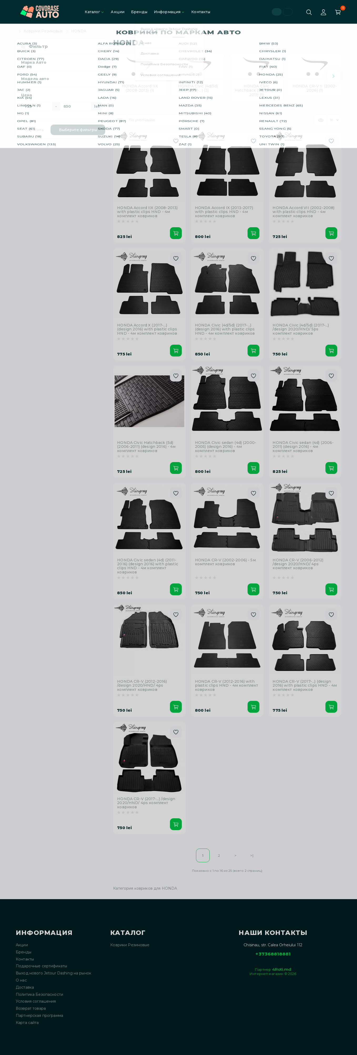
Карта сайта (27, 1023)
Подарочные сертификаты (41, 966)
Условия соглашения (36, 1001)
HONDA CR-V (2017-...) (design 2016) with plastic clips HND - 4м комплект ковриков (305, 686)
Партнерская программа (39, 1015)
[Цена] (36, 106)
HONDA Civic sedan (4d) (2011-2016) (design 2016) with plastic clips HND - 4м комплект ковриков (147, 566)
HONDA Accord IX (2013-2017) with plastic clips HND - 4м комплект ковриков (224, 212)
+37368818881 (272, 954)
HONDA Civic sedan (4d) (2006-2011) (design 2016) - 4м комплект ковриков (303, 447)
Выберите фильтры (78, 129)
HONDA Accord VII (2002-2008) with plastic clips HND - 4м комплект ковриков (303, 212)
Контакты (200, 11)
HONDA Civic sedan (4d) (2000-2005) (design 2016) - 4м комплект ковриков (225, 447)
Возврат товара (31, 1008)
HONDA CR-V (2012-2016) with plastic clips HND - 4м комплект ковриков (226, 686)
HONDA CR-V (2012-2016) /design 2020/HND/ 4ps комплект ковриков (142, 686)
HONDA (79, 31)
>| (251, 855)
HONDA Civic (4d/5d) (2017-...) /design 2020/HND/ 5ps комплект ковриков (301, 329)
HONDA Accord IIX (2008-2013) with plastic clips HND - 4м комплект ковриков (147, 212)
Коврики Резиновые (43, 31)
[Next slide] (333, 75)
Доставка (25, 987)
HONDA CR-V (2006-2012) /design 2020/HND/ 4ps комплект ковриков (298, 564)
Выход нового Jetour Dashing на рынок (53, 973)
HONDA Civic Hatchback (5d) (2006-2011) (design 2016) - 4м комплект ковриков (146, 447)
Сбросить (34, 129)
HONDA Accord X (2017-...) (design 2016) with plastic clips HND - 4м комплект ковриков (147, 329)
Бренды (139, 11)
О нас (21, 980)
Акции (117, 11)
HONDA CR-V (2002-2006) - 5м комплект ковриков (225, 562)
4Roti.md (281, 969)
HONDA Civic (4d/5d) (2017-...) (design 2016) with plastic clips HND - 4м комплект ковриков (225, 329)
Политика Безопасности (39, 994)
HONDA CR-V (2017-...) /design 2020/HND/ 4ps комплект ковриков (146, 803)
